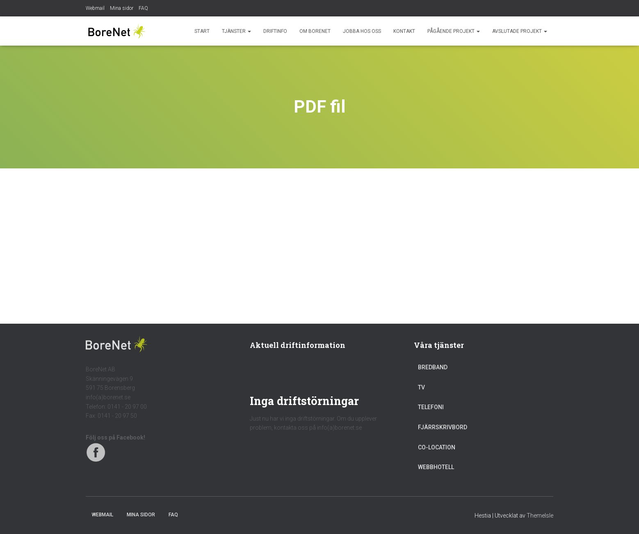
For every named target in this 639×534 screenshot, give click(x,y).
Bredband (432, 367)
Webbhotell (436, 467)
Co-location (436, 447)
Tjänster (236, 31)
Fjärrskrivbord (442, 427)
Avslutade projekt (519, 31)
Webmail (95, 8)
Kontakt (404, 31)
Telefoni (431, 407)
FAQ (143, 8)
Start (202, 31)
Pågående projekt (453, 31)
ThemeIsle (540, 515)
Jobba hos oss (362, 31)
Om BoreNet (315, 31)
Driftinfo (275, 31)
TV (421, 387)
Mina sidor (121, 8)
